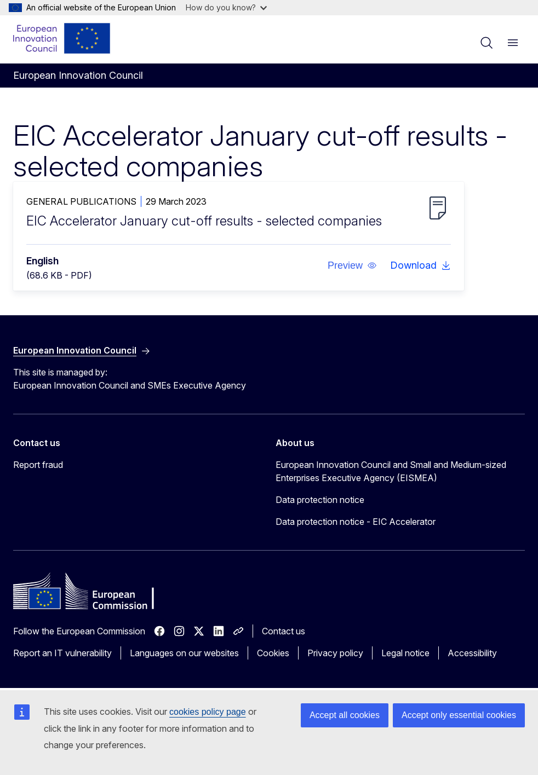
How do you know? (226, 7)
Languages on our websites (184, 652)
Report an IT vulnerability (62, 652)
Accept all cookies (345, 715)
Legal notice (405, 652)
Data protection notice (320, 499)
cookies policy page (207, 711)
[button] (352, 265)
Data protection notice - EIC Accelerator (356, 521)
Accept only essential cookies (459, 715)
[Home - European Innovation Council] (62, 38)
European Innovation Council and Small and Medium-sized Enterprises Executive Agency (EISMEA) (391, 471)
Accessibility (472, 652)
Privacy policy (335, 652)
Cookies (273, 652)
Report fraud (38, 464)
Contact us (283, 631)
